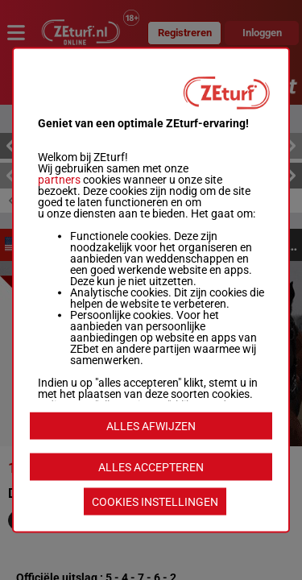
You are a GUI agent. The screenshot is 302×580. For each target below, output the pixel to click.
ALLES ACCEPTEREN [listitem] (151, 467)
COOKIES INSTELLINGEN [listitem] (155, 501)
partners (59, 179)
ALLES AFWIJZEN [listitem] (151, 426)
